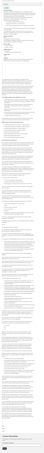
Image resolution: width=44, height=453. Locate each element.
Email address (6, 443)
